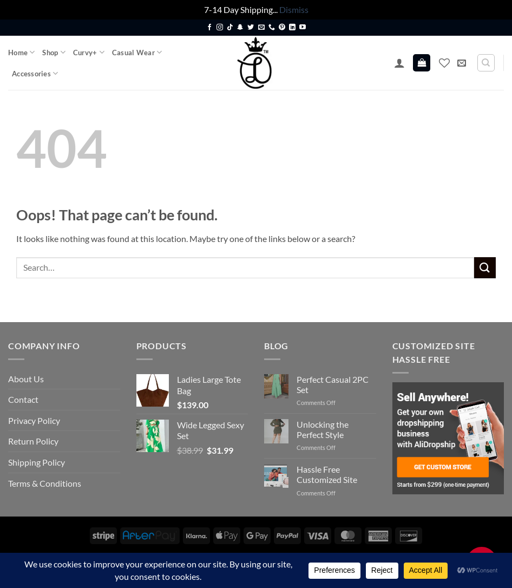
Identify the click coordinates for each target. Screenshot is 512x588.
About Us (26, 379)
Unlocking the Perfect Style (323, 429)
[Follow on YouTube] (302, 27)
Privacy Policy (34, 420)
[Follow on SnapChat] (240, 27)
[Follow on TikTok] (230, 27)
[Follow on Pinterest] (282, 27)
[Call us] (271, 27)
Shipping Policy (36, 462)
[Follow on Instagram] (219, 27)
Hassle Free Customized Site (327, 474)
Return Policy (33, 441)
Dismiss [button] (293, 9)
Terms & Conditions (44, 483)
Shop (53, 52)
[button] (399, 63)
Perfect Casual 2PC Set (333, 384)
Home (21, 52)
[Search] (486, 62)
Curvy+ (88, 52)
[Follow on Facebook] (209, 27)
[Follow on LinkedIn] (292, 27)
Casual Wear (137, 52)
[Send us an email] (261, 27)
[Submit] (485, 267)
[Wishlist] (444, 63)
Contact (23, 399)
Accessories (35, 73)
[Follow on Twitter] (250, 27)
